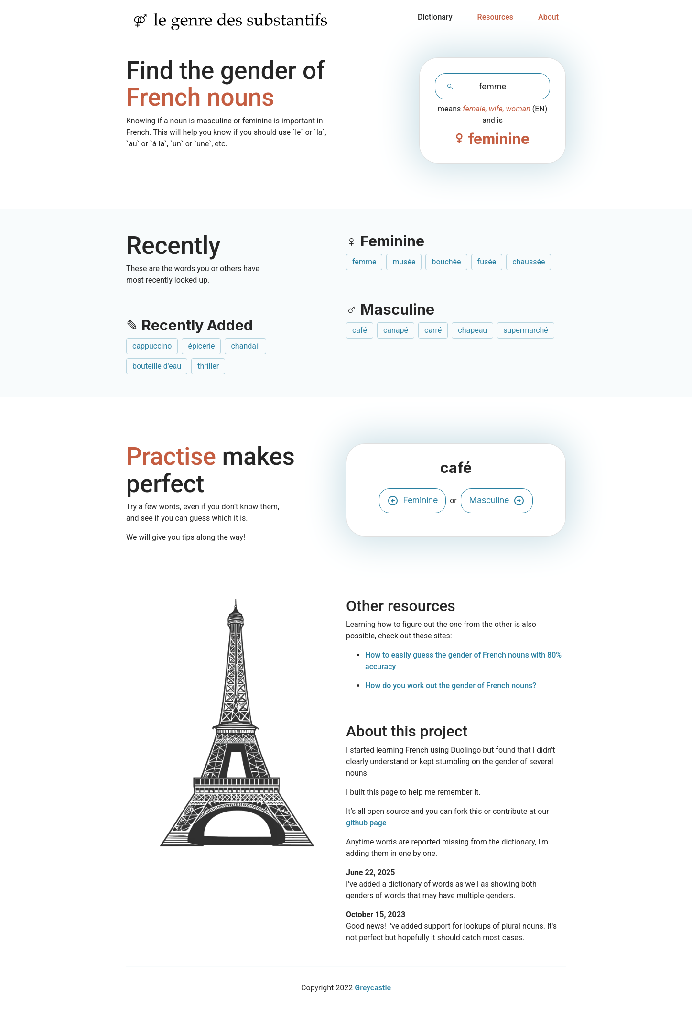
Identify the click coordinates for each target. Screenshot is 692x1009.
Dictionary (435, 17)
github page (366, 822)
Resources (495, 17)
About (548, 17)
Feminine (412, 500)
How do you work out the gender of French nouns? (450, 685)
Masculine (497, 500)
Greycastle (373, 987)
